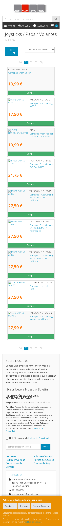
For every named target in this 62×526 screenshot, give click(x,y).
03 (36, 62)
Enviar (45, 446)
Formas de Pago (42, 463)
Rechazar (24, 506)
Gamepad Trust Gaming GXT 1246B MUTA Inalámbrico (29, 226)
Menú (9, 25)
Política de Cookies (33, 522)
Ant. (20, 62)
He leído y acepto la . (29, 438)
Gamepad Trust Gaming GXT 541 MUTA (27, 164)
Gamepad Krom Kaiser (19, 72)
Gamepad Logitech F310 (20, 286)
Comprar (31, 92)
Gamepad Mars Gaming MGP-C (23, 103)
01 (26, 62)
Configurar (10, 506)
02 (31, 62)
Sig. (41, 62)
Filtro (12, 51)
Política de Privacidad (38, 438)
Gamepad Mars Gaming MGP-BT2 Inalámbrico (31, 316)
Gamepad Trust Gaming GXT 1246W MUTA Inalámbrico (29, 257)
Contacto (40, 25)
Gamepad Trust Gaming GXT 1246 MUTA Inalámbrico (28, 196)
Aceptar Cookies (41, 506)
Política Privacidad (15, 459)
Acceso (24, 25)
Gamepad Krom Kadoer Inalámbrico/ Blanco (30, 133)
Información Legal (43, 456)
